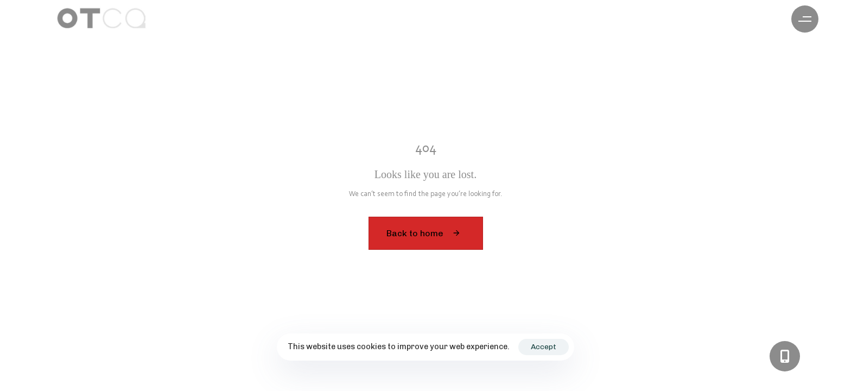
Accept (543, 346)
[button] (804, 19)
